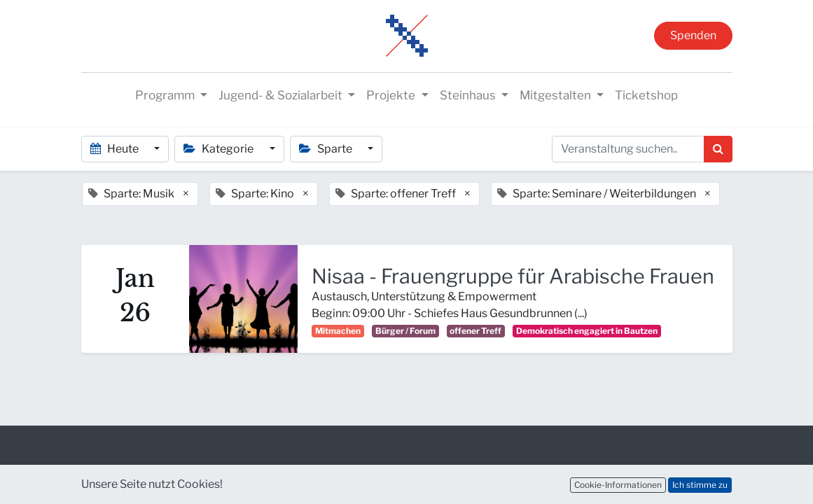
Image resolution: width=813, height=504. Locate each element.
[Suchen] (718, 149)
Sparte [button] (326, 148)
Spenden (693, 35)
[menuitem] (646, 96)
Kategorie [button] (219, 148)
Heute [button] (115, 148)
